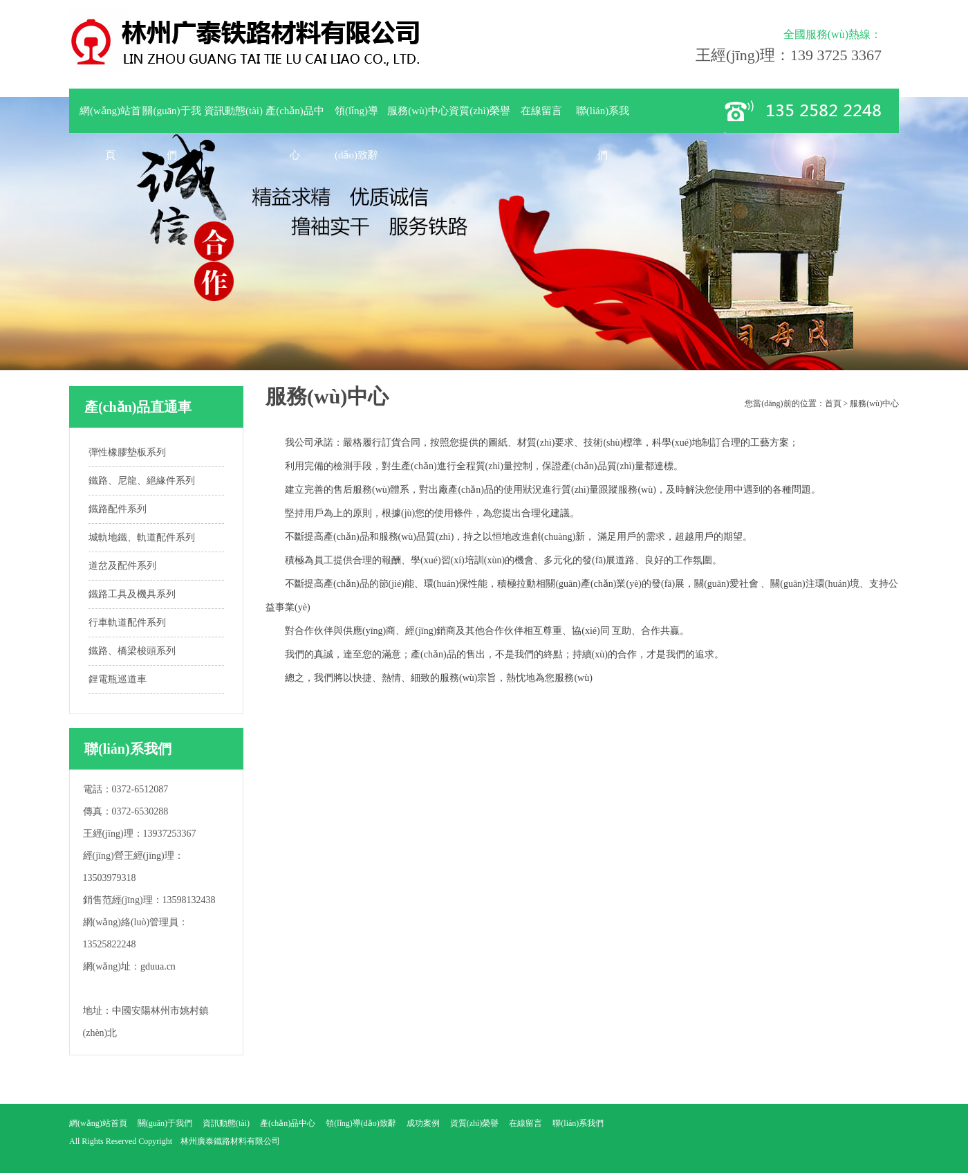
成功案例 (423, 1123)
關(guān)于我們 (171, 119)
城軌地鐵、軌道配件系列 (142, 537)
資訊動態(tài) (233, 110)
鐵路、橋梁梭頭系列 (132, 651)
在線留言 (541, 110)
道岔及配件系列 (122, 566)
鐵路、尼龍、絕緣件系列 (142, 480)
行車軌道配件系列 (127, 622)
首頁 (833, 403)
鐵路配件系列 (118, 509)
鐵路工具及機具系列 (132, 594)
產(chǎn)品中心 (295, 119)
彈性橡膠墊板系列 (127, 452)
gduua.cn (158, 966)
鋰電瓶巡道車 (118, 679)
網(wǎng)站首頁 (110, 119)
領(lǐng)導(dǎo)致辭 (356, 119)
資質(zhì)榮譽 (479, 110)
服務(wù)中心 (417, 110)
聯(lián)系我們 (602, 119)
